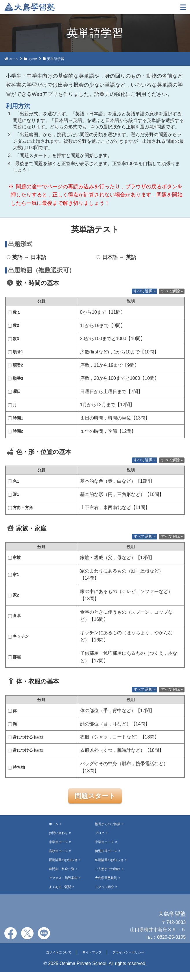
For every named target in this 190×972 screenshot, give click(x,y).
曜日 (14, 391)
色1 (13, 481)
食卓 (14, 615)
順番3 (15, 378)
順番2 (15, 365)
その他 (35, 59)
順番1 (15, 351)
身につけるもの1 (25, 737)
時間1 (15, 418)
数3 (13, 338)
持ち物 (16, 767)
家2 (13, 595)
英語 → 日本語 (26, 257)
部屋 (14, 656)
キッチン (18, 636)
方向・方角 (20, 507)
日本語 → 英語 (116, 257)
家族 (14, 557)
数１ (14, 312)
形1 (13, 494)
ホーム (14, 59)
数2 (13, 325)
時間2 (15, 431)
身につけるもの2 (25, 750)
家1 (13, 574)
